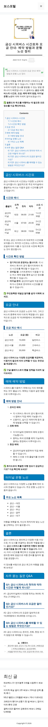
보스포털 (10, 6)
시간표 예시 (14, 121)
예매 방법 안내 (16, 135)
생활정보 (24, 643)
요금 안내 (10, 127)
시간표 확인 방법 (17, 124)
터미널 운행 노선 (13, 138)
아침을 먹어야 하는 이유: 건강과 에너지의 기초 (25, 651)
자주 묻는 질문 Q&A (14, 147)
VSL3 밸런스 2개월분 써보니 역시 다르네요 (23, 697)
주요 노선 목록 (16, 141)
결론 (7, 144)
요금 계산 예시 (16, 130)
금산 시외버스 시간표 (15, 118)
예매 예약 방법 (12, 132)
